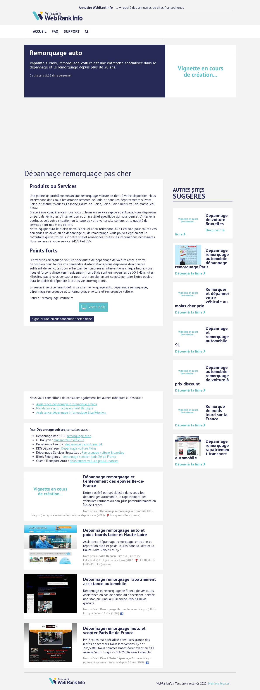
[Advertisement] (130, 133)
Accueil (39, 31)
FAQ (55, 31)
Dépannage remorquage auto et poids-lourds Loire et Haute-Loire (115, 532)
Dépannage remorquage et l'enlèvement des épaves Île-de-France (114, 481)
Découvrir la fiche (190, 273)
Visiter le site (97, 307)
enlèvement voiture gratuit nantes (94, 461)
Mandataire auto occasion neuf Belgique (64, 408)
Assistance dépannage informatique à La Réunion (71, 412)
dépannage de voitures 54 (83, 444)
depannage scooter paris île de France (89, 457)
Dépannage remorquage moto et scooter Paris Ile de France (114, 630)
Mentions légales (218, 683)
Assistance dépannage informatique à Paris (66, 404)
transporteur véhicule (69, 440)
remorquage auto (79, 436)
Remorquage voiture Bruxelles (103, 452)
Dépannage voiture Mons (78, 448)
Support (72, 31)
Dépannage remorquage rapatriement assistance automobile (119, 581)
